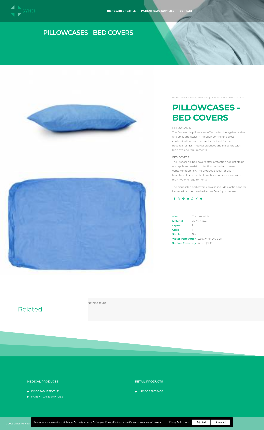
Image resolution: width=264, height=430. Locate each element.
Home (175, 97)
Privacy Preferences (179, 422)
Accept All (220, 422)
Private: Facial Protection (194, 97)
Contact (185, 11)
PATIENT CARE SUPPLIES (156, 11)
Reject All (201, 422)
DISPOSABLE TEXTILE (120, 11)
